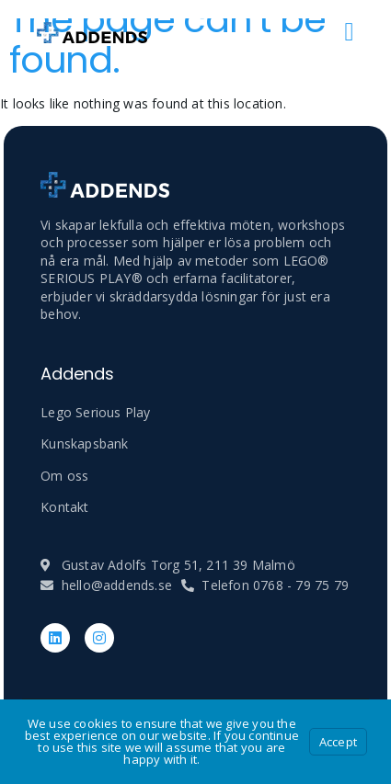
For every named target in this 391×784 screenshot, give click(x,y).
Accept (338, 741)
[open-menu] (349, 32)
